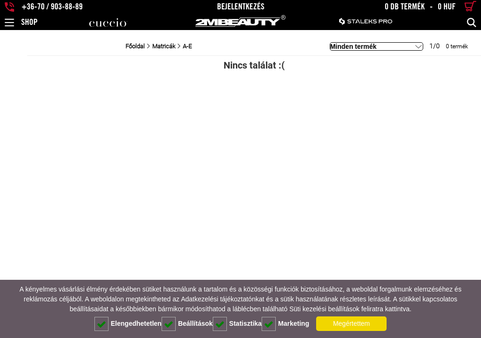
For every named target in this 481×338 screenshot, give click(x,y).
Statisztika (237, 324)
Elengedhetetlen (128, 324)
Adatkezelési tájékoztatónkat (222, 299)
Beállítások (187, 324)
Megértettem (351, 323)
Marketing (285, 324)
